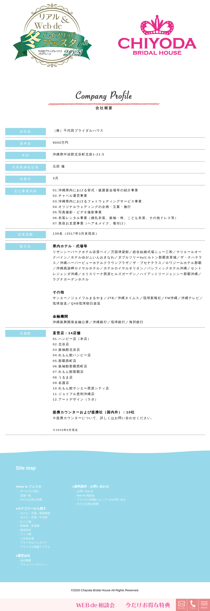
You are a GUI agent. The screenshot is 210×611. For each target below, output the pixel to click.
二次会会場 (27, 538)
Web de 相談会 (86, 495)
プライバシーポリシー (34, 564)
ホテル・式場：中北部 (34, 517)
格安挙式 (25, 530)
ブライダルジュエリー (34, 542)
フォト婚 (25, 534)
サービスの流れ (29, 491)
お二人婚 (25, 521)
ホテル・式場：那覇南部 (35, 513)
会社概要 (25, 560)
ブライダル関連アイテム (35, 546)
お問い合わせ (85, 491)
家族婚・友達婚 (29, 525)
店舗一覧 (25, 495)
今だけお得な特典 (31, 499)
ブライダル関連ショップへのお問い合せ (101, 499)
